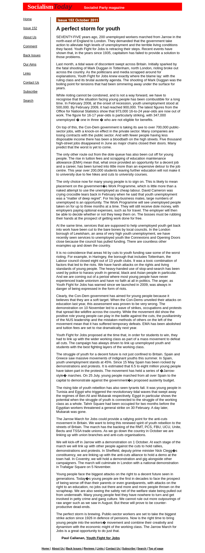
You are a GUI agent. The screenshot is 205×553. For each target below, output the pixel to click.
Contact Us (31, 82)
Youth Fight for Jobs (103, 538)
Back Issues (32, 55)
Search (28, 101)
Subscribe (30, 91)
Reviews (89, 548)
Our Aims (29, 64)
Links (27, 73)
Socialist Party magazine (104, 8)
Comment (30, 46)
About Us (29, 37)
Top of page (155, 548)
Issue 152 (30, 28)
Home (27, 19)
